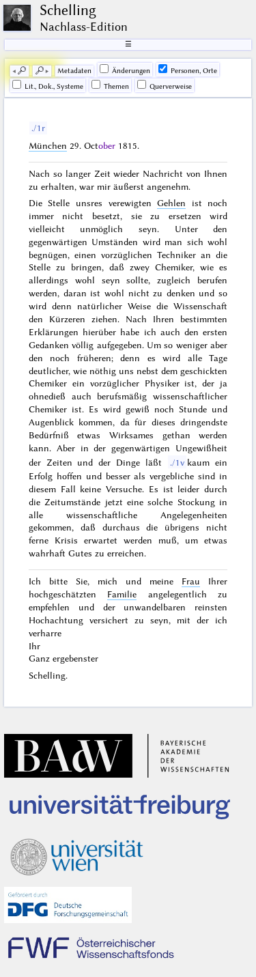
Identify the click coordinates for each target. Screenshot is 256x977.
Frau (191, 581)
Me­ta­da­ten (74, 70)
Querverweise (164, 85)
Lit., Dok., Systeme (47, 85)
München (48, 145)
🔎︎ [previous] (22, 70)
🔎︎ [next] (39, 70)
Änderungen (125, 69)
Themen (110, 85)
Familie (122, 594)
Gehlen (171, 202)
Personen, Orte (187, 69)
